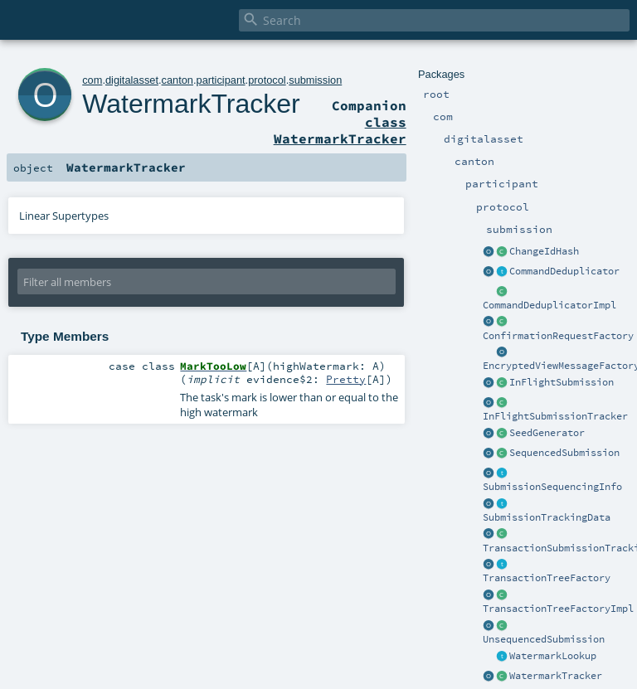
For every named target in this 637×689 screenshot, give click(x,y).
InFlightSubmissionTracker (555, 416)
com (92, 80)
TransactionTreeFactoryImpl (558, 608)
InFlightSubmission (561, 382)
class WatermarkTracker (340, 130)
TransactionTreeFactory (546, 578)
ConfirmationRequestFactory (558, 336)
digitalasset (131, 80)
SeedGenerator (547, 433)
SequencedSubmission (564, 453)
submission (315, 80)
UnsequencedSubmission (544, 639)
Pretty (346, 379)
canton (177, 80)
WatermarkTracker (555, 676)
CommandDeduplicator (564, 271)
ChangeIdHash (544, 251)
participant (221, 80)
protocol (267, 80)
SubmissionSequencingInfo (552, 486)
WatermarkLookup (552, 656)
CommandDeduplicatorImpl (549, 305)
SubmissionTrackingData (546, 517)
